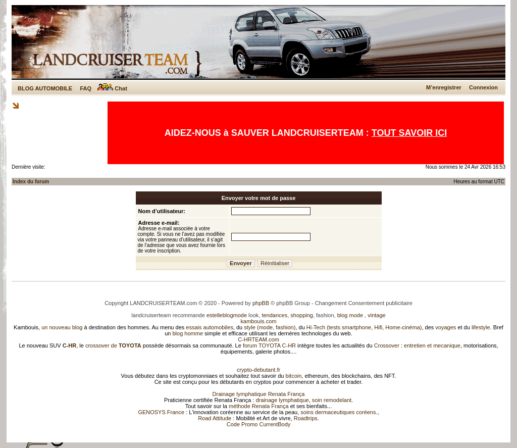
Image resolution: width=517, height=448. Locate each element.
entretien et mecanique (432, 345)
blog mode (350, 315)
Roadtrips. (306, 418)
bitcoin (294, 376)
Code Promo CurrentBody (259, 424)
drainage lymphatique (281, 400)
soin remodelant (331, 400)
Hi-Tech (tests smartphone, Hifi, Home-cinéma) (364, 327)
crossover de (112, 345)
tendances (274, 315)
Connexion (483, 87)
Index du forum (31, 181)
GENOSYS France (161, 412)
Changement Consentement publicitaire (363, 303)
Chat (112, 88)
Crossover (386, 345)
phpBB (260, 303)
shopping (301, 315)
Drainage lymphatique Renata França (259, 394)
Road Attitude (214, 418)
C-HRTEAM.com (258, 339)
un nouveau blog (61, 327)
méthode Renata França (259, 406)
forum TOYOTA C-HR (269, 345)
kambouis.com (259, 321)
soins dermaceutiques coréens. (338, 412)
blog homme (188, 333)
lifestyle (481, 327)
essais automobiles (209, 327)
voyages (445, 327)
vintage (376, 315)
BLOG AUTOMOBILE (45, 88)
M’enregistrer (443, 87)
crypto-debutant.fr (258, 370)
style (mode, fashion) (269, 327)
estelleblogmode (226, 315)
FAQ (85, 88)
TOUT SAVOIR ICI (409, 133)
